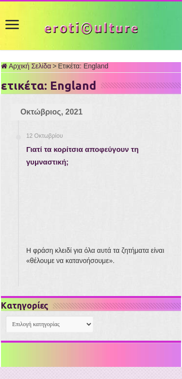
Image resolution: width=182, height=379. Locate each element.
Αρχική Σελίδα (26, 66)
